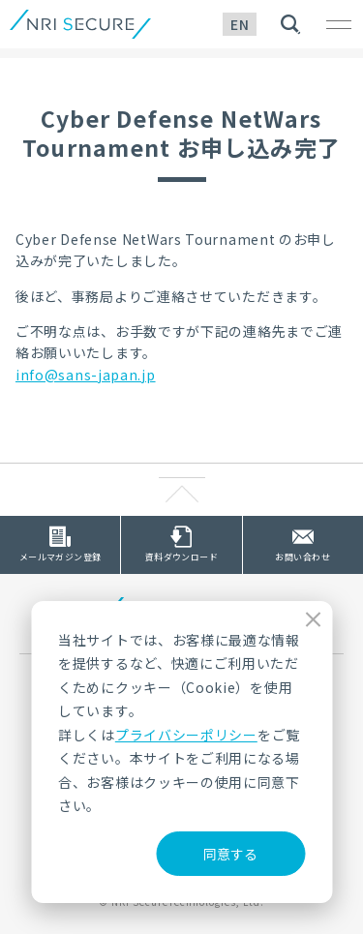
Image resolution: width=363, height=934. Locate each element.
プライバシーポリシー (186, 734)
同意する (230, 853)
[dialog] (181, 752)
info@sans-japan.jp (85, 374)
